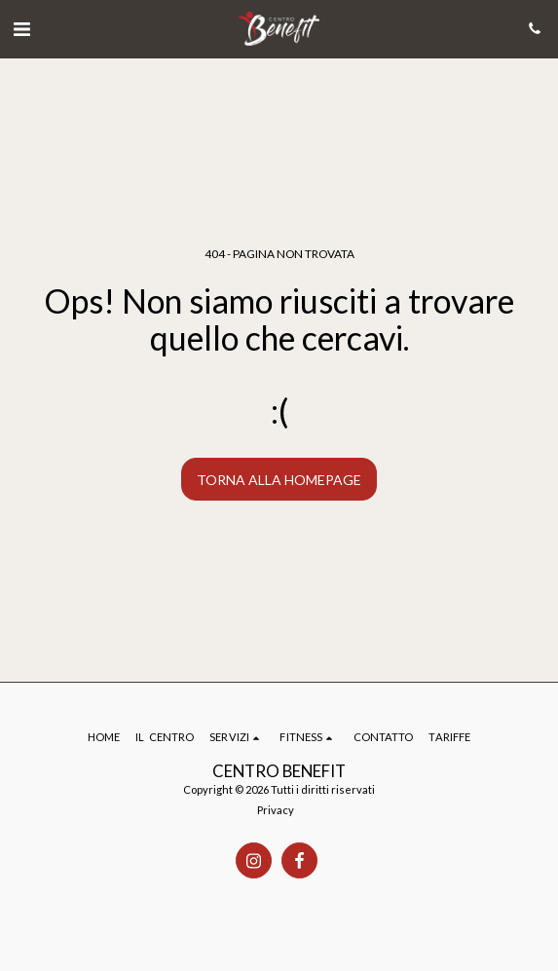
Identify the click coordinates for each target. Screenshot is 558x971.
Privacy (275, 809)
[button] (21, 28)
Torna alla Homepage (279, 479)
